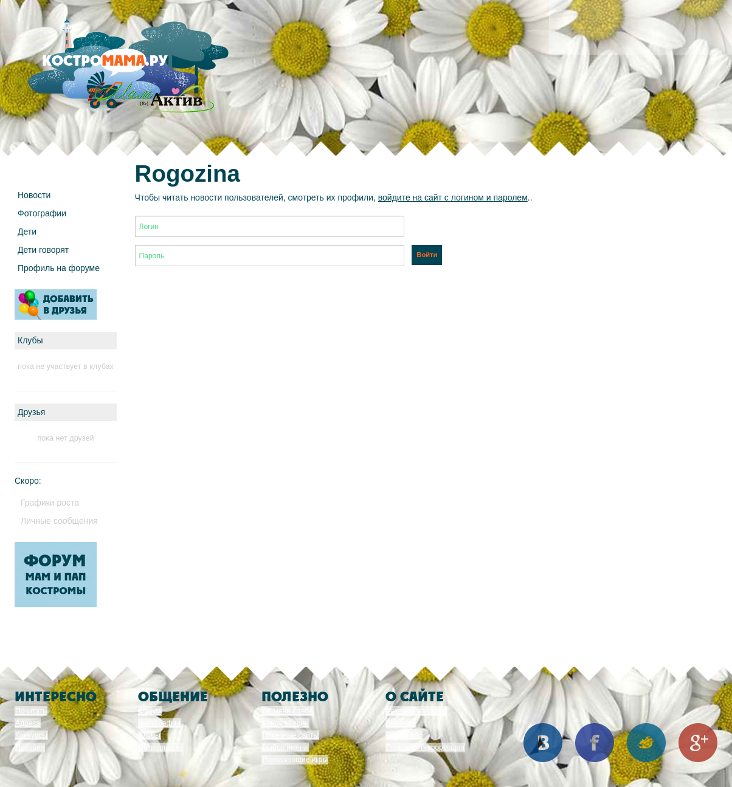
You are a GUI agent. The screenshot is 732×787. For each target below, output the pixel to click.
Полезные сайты (290, 735)
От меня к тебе (287, 711)
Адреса (27, 723)
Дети (27, 231)
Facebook (594, 742)
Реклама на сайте (416, 711)
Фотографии (42, 213)
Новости (34, 195)
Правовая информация (425, 747)
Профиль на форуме (59, 268)
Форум (150, 711)
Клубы (150, 735)
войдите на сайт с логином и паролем (453, 197)
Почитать (31, 711)
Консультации (285, 723)
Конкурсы (31, 735)
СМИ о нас (404, 735)
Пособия (29, 747)
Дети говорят (43, 250)
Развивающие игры (295, 759)
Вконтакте (542, 742)
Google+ (697, 742)
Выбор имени (285, 747)
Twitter (646, 742)
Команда (401, 723)
